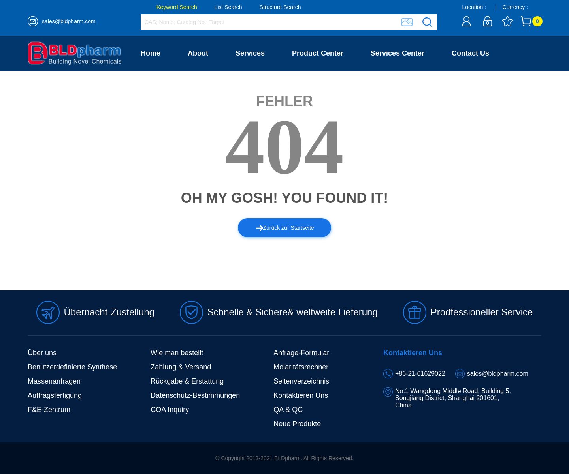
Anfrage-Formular (301, 353)
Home (150, 53)
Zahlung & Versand (181, 367)
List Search (228, 7)
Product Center (317, 53)
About (198, 53)
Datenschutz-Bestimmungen (195, 395)
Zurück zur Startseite (285, 228)
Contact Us (470, 53)
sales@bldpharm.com (69, 21)
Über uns (42, 353)
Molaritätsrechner (300, 367)
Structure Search (280, 7)
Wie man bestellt (177, 353)
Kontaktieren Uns (300, 395)
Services (250, 53)
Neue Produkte (297, 424)
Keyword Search (176, 7)
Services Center (397, 53)
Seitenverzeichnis (301, 381)
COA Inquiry (170, 410)
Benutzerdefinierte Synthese (72, 367)
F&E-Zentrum (49, 410)
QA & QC (288, 410)
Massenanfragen (54, 381)
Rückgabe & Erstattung (187, 381)
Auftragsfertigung (55, 395)
